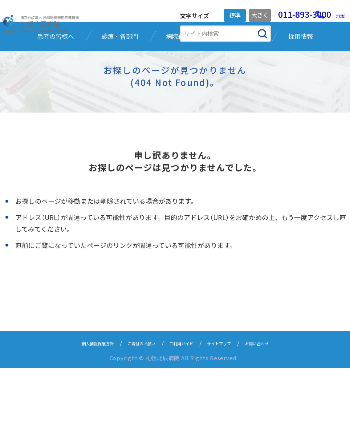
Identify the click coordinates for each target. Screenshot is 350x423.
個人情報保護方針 (79, 398)
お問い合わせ (276, 398)
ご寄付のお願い (134, 398)
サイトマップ (229, 398)
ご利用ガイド (183, 398)
